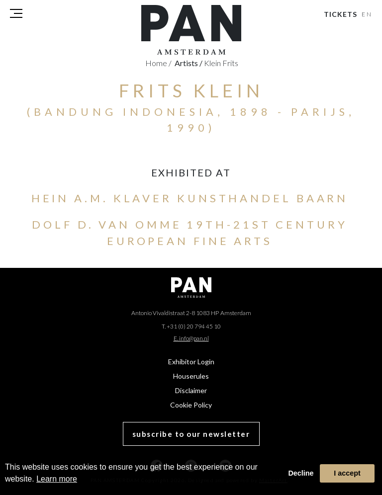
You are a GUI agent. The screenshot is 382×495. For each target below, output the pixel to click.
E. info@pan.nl (191, 338)
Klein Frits (221, 63)
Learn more (56, 479)
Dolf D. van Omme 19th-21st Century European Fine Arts (190, 233)
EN (367, 14)
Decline (300, 473)
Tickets (340, 14)
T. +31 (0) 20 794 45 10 (191, 326)
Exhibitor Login (191, 361)
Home (158, 63)
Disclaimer (191, 390)
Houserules (191, 376)
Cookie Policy (191, 405)
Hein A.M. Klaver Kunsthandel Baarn (190, 198)
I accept (347, 473)
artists (188, 63)
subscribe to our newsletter (191, 433)
